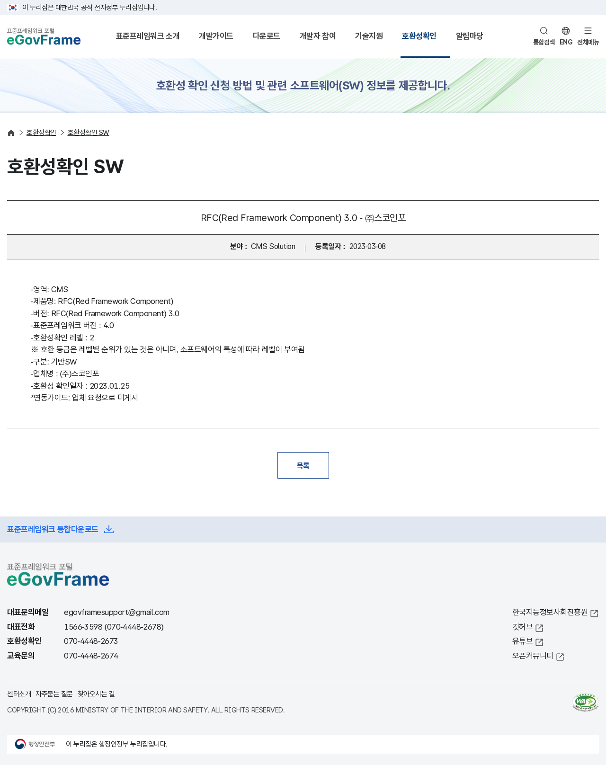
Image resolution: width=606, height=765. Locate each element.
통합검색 (544, 42)
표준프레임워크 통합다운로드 (52, 529)
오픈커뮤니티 (532, 655)
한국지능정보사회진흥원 (550, 612)
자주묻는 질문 (54, 694)
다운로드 (266, 36)
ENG (566, 42)
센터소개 (19, 694)
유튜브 (522, 641)
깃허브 (522, 627)
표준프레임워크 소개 (148, 36)
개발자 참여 (318, 36)
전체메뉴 (588, 42)
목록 (303, 465)
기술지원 (369, 36)
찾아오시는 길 (96, 694)
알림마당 (469, 36)
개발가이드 (216, 36)
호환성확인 (419, 36)
